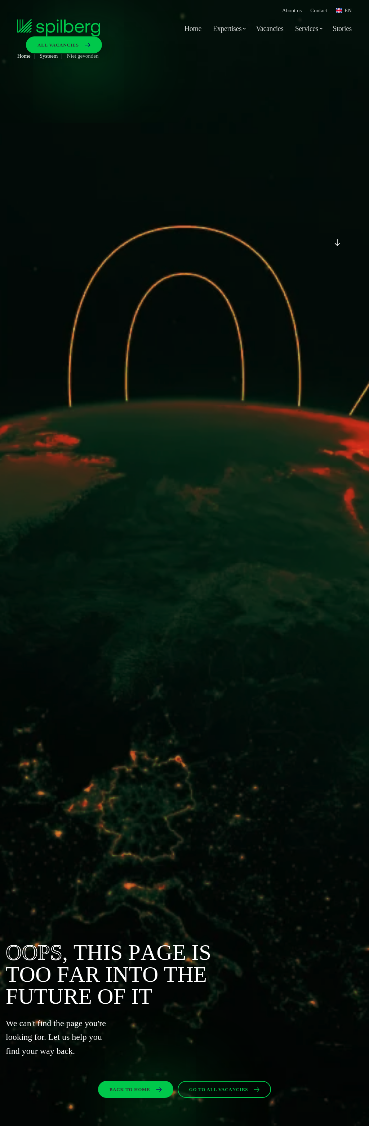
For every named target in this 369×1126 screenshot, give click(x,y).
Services (307, 28)
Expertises (227, 28)
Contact (318, 10)
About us (292, 10)
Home (192, 28)
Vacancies (269, 28)
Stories (342, 28)
